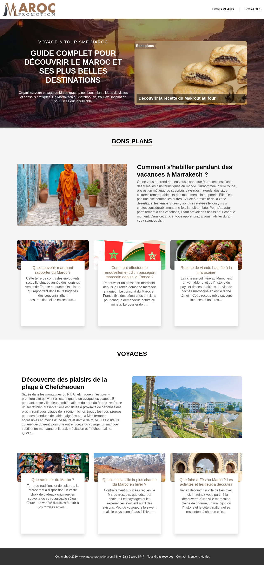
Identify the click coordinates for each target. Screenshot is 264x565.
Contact (181, 556)
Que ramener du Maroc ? (53, 480)
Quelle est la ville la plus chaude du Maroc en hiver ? (130, 482)
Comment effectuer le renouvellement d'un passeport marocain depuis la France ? (130, 272)
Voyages (253, 9)
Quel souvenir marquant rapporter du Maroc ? (53, 269)
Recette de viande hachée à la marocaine (206, 269)
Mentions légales (199, 556)
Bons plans (223, 9)
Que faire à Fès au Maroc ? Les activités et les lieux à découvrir (206, 482)
